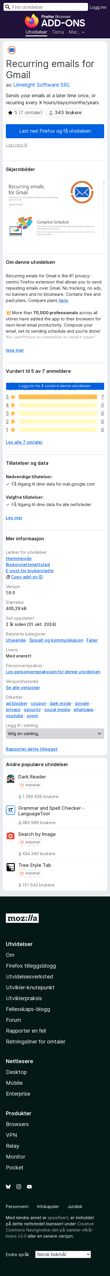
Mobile (14, 1083)
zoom (32, 715)
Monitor (15, 1157)
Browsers (17, 1124)
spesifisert (58, 1217)
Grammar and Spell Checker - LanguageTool (51, 810)
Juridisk (75, 1206)
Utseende (16, 640)
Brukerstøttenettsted (28, 564)
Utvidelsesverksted (29, 976)
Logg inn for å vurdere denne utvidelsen (55, 386)
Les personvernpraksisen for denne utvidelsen (53, 671)
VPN (11, 1135)
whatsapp (84, 709)
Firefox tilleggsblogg (31, 966)
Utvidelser (36, 32)
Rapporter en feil (26, 1031)
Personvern (17, 1206)
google (82, 703)
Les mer (14, 517)
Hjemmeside (19, 558)
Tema (58, 32)
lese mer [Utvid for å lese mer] (15, 350)
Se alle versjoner (23, 687)
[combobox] (46, 7)
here (63, 300)
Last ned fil (16, 144)
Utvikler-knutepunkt (30, 987)
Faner (92, 640)
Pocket (14, 1167)
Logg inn (98, 7)
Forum (13, 1020)
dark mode (60, 703)
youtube (14, 715)
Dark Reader (32, 777)
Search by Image (37, 834)
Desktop (16, 1072)
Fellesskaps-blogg (28, 1009)
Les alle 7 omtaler (24, 442)
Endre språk (17, 1254)
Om (10, 955)
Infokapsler (48, 1206)
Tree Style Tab (34, 865)
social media (57, 709)
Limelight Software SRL (41, 85)
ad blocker (16, 703)
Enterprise (18, 1094)
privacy (13, 709)
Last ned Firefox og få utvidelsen (55, 131)
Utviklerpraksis (24, 998)
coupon (38, 703)
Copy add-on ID (24, 576)
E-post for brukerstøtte (30, 570)
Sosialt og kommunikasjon (56, 640)
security (32, 709)
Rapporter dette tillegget (31, 749)
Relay (12, 1146)
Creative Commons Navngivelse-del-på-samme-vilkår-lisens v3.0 (50, 1230)
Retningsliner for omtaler (35, 1041)
